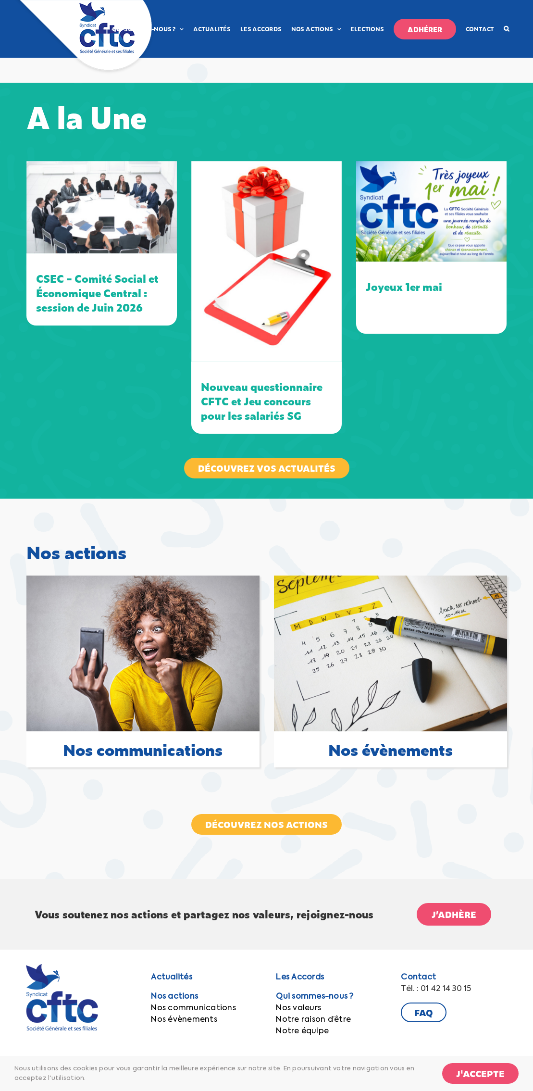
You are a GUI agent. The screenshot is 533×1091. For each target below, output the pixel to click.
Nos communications (193, 1008)
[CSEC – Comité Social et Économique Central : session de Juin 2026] (101, 207)
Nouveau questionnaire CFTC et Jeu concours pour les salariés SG (261, 400)
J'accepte (480, 1073)
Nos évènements (184, 1020)
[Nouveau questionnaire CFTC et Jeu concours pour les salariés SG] (266, 261)
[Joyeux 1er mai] (431, 211)
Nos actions (174, 997)
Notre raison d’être (313, 1020)
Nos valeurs (298, 1008)
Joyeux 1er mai (404, 286)
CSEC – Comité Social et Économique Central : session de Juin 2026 (97, 292)
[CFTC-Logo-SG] (62, 968)
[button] (506, 29)
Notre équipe (302, 1031)
